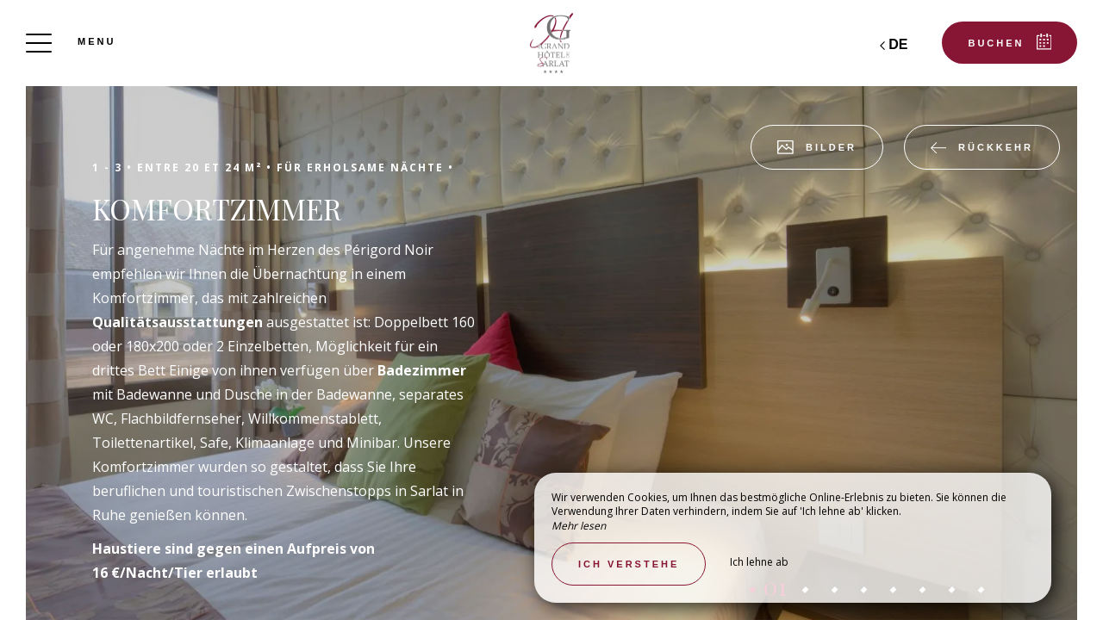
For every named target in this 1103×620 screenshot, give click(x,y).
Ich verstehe (628, 564)
